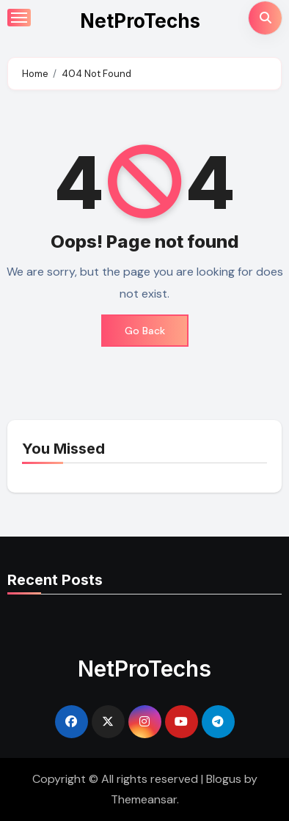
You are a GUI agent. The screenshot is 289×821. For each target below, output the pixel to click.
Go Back (145, 330)
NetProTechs (140, 21)
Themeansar (144, 799)
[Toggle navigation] (19, 17)
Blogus (223, 779)
